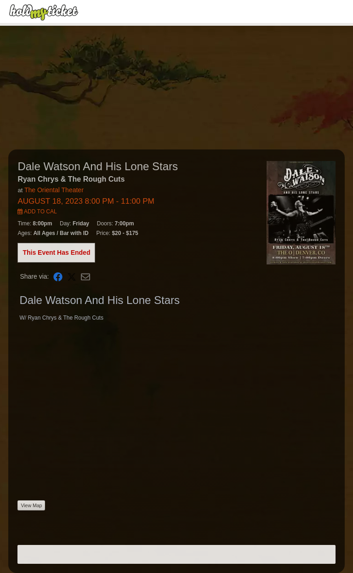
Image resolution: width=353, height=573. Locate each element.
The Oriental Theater (54, 190)
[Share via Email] (85, 276)
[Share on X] (71, 276)
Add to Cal (37, 211)
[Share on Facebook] (58, 276)
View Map (31, 505)
